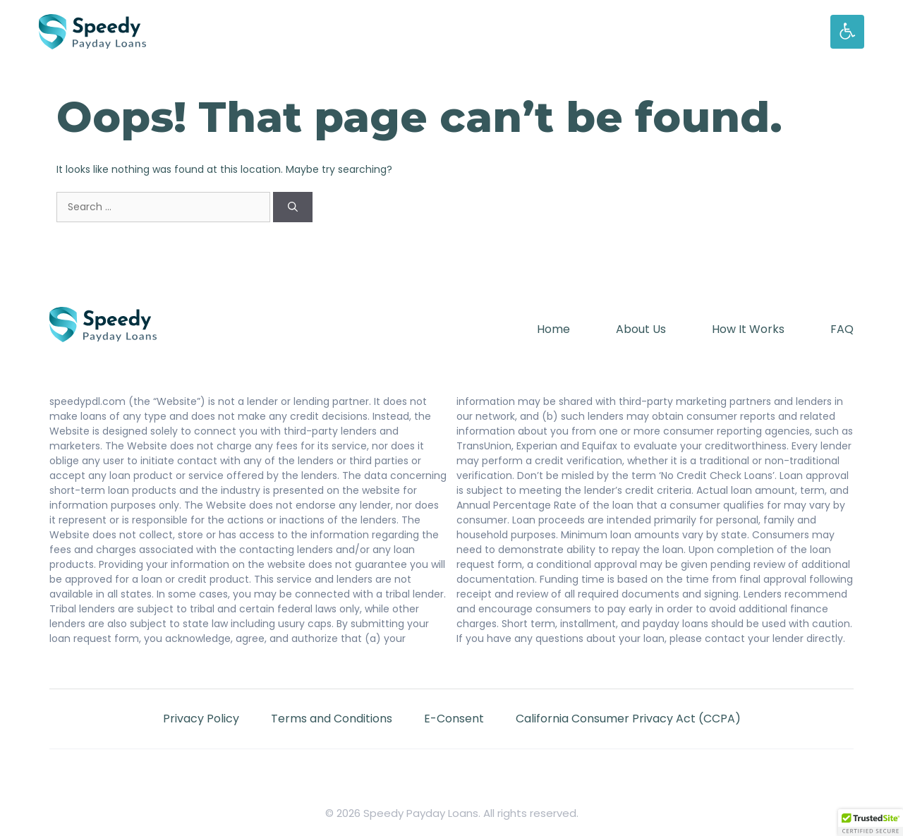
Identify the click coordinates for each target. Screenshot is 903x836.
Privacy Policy (201, 718)
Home (553, 329)
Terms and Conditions (331, 718)
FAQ (842, 329)
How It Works (748, 329)
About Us (641, 329)
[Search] (293, 207)
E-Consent (454, 718)
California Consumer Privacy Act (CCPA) (628, 718)
